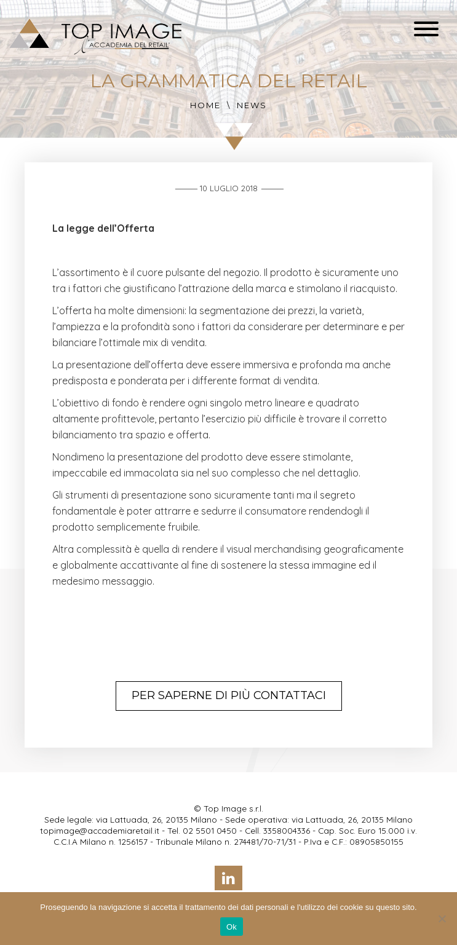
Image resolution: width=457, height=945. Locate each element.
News (252, 105)
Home (205, 105)
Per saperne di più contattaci (229, 695)
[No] (441, 918)
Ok (231, 926)
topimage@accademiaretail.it (99, 830)
